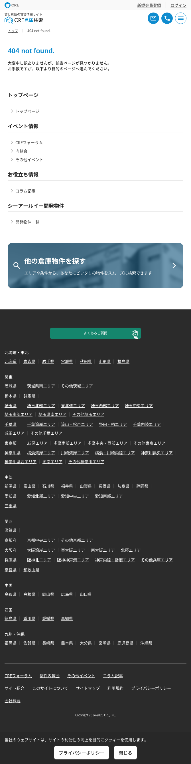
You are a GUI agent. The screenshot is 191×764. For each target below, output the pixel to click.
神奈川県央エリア (157, 452)
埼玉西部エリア (105, 405)
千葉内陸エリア (147, 424)
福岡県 (11, 643)
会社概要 (13, 700)
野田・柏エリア (113, 424)
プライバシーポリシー (151, 688)
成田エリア (15, 433)
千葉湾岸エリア (41, 424)
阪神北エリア (39, 559)
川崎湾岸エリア (75, 452)
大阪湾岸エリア (41, 550)
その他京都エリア (77, 540)
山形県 (105, 361)
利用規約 (115, 688)
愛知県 (11, 496)
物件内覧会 (50, 675)
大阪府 (11, 550)
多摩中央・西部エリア (107, 443)
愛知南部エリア (109, 496)
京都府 (11, 540)
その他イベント (29, 159)
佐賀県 (29, 643)
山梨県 (86, 486)
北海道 (11, 361)
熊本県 (67, 643)
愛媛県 (48, 618)
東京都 (11, 443)
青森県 (29, 361)
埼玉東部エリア (18, 414)
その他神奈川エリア (86, 461)
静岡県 (142, 486)
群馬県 (29, 396)
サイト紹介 (15, 688)
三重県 (11, 505)
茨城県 (11, 386)
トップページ (27, 111)
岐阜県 (123, 486)
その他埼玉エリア (88, 414)
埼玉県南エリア (52, 414)
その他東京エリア (149, 443)
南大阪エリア (103, 550)
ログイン (178, 5)
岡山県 (48, 594)
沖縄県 (146, 643)
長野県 (105, 486)
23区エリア (37, 443)
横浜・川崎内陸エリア (115, 452)
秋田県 (86, 361)
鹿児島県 (125, 643)
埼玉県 (11, 405)
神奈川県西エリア (20, 461)
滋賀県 (11, 530)
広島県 (67, 594)
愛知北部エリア (41, 496)
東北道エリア (73, 405)
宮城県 (67, 361)
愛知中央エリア (75, 496)
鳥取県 (11, 594)
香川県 (29, 618)
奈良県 (11, 569)
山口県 (86, 594)
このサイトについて (50, 688)
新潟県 (11, 486)
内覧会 (21, 151)
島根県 (29, 594)
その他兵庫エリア (157, 559)
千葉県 (11, 424)
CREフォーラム (29, 142)
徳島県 (11, 618)
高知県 (67, 618)
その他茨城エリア (77, 386)
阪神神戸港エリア (73, 559)
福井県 (67, 486)
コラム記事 (25, 191)
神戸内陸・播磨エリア (115, 559)
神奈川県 (13, 452)
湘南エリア (52, 461)
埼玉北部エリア (41, 405)
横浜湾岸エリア (41, 452)
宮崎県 (105, 643)
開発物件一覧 (27, 222)
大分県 (86, 643)
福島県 (123, 361)
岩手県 (48, 361)
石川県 (48, 486)
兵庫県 (11, 559)
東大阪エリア (73, 550)
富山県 (29, 486)
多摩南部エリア (68, 443)
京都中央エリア (41, 540)
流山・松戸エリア (77, 424)
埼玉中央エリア (139, 405)
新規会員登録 (149, 5)
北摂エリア (131, 550)
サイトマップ (88, 688)
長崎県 (48, 643)
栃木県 (11, 396)
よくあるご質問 (95, 333)
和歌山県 (31, 569)
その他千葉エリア (46, 433)
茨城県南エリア (41, 386)
